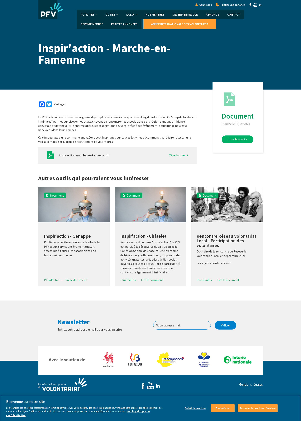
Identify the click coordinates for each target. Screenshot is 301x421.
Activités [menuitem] (87, 14)
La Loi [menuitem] (130, 14)
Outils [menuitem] (110, 14)
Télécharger (177, 155)
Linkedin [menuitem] (260, 5)
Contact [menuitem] (233, 14)
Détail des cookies (195, 411)
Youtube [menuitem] (255, 5)
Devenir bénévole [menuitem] (185, 14)
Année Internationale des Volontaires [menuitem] (179, 24)
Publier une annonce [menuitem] (233, 5)
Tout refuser (222, 411)
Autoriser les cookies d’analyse (257, 411)
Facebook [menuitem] (250, 5)
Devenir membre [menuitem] (92, 24)
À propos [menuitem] (212, 14)
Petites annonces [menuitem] (124, 24)
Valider (225, 325)
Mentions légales (250, 384)
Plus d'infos (51, 280)
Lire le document (76, 280)
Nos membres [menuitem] (155, 14)
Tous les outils (237, 139)
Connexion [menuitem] (205, 5)
